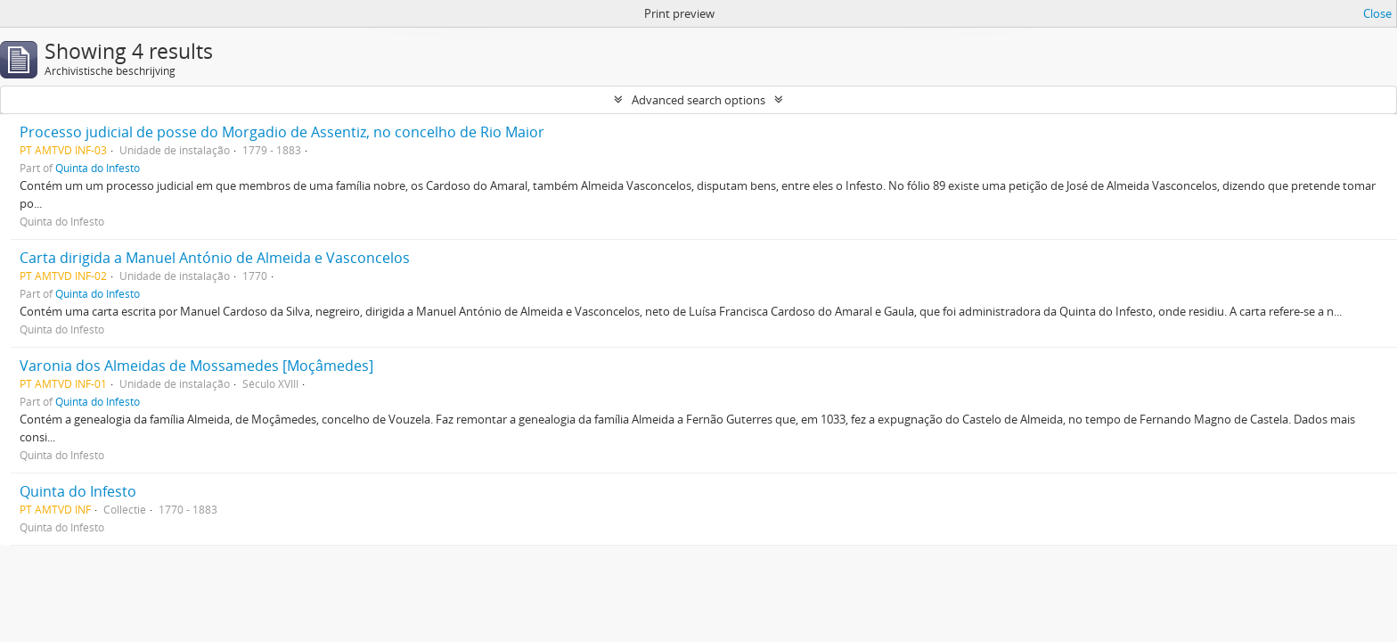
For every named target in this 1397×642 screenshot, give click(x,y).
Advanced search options (698, 100)
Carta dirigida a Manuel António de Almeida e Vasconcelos (215, 258)
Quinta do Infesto (97, 167)
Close (1377, 13)
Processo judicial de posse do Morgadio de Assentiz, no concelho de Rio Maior (282, 132)
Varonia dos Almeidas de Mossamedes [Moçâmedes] (196, 365)
